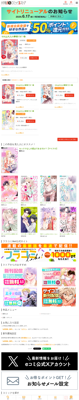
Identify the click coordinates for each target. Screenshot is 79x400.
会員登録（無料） (8, 329)
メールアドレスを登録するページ (45, 344)
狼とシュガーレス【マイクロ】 (69, 203)
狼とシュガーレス (45, 203)
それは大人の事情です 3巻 (25, 111)
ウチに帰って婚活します (28, 234)
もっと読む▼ (5, 74)
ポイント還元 (32, 40)
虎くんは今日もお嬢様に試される (10, 234)
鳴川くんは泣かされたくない (49, 234)
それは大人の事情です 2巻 (64, 85)
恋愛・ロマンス (7, 317)
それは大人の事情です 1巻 (25, 85)
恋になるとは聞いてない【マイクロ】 (69, 234)
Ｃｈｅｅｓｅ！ (29, 47)
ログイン (71, 3)
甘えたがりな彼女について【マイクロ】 (10, 203)
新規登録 (65, 3)
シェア (30, 348)
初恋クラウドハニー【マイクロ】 (30, 203)
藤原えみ (27, 44)
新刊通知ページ (26, 338)
